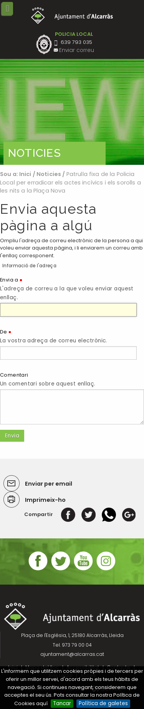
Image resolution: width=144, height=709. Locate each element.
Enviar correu (76, 50)
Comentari (14, 375)
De (3, 332)
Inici (25, 174)
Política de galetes (103, 703)
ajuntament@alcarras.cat (72, 654)
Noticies (48, 174)
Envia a (9, 280)
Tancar (62, 703)
